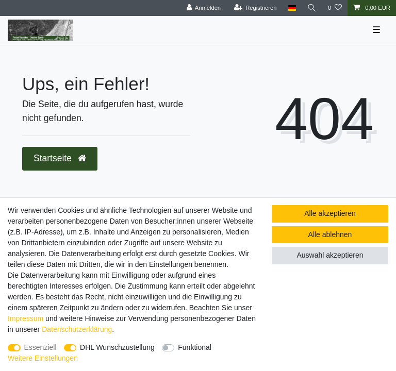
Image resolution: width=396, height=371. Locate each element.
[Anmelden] (203, 8)
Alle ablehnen (330, 234)
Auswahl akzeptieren (329, 255)
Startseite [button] (60, 158)
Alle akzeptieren (330, 213)
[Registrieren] (255, 8)
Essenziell (40, 347)
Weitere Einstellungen (43, 358)
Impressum (25, 318)
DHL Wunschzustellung (117, 347)
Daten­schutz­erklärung (77, 329)
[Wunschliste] (335, 8)
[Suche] (312, 8)
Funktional (194, 347)
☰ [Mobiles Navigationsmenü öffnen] (376, 30)
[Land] (291, 8)
